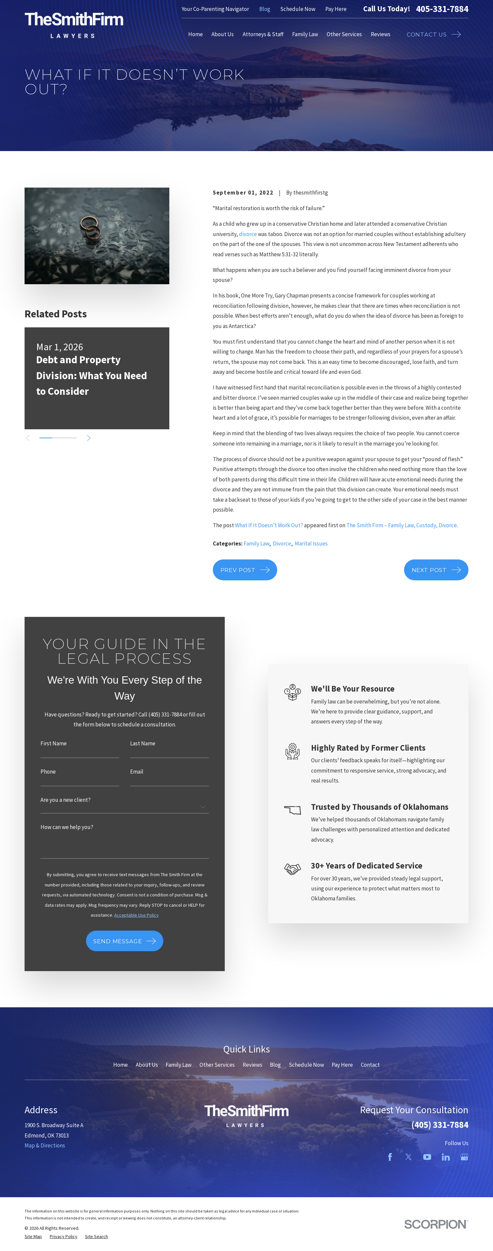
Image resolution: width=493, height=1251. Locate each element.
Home (120, 1064)
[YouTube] (427, 1157)
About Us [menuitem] (222, 34)
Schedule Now (297, 9)
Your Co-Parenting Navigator (215, 9)
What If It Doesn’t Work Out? (269, 525)
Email (126, 772)
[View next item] (89, 438)
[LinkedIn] (446, 1157)
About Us (147, 1064)
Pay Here (336, 9)
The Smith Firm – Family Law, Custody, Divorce (401, 525)
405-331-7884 (442, 8)
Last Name (132, 743)
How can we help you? (57, 827)
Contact (370, 1064)
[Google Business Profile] (464, 1157)
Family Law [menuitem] (305, 34)
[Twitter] (409, 1157)
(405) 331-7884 (439, 1124)
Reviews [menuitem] (380, 34)
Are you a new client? (56, 800)
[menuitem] (33, 1236)
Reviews (252, 1064)
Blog (264, 9)
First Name (44, 743)
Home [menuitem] (195, 34)
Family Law (256, 543)
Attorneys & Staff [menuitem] (263, 34)
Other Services (217, 1064)
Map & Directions (45, 1145)
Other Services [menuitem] (344, 34)
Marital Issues (311, 543)
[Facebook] (390, 1157)
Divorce (282, 543)
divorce (248, 234)
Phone (38, 772)
